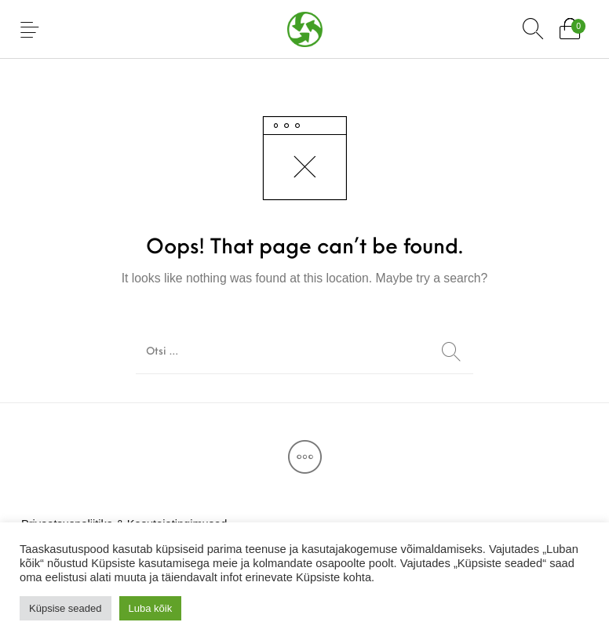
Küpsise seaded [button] (65, 608)
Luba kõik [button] (151, 608)
